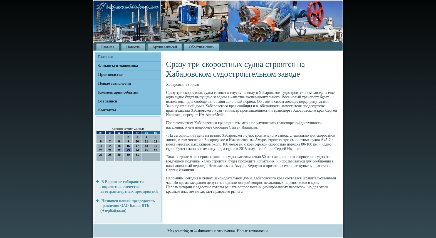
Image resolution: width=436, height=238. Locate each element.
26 (155, 150)
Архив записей (164, 47)
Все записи (107, 101)
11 (146, 141)
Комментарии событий (118, 92)
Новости (133, 47)
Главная (107, 47)
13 (100, 145)
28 (110, 154)
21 (110, 150)
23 (128, 150)
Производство (110, 74)
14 (110, 145)
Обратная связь (201, 47)
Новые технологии (114, 83)
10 (137, 141)
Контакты (107, 110)
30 (128, 154)
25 (146, 150)
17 (137, 145)
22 (119, 150)
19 (155, 145)
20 (100, 150)
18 (146, 145)
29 (119, 154)
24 (137, 150)
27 (100, 154)
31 (137, 154)
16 (128, 145)
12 (155, 141)
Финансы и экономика (118, 66)
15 (119, 145)
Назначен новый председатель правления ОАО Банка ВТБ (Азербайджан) (127, 206)
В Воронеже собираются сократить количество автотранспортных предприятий (129, 187)
